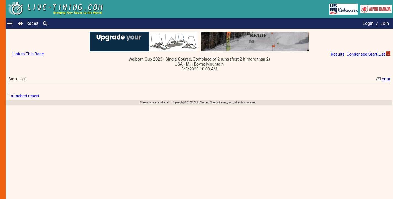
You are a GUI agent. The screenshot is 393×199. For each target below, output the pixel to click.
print (382, 79)
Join (384, 23)
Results (338, 54)
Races (32, 23)
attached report (25, 95)
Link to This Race (28, 53)
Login (368, 23)
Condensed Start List (366, 54)
